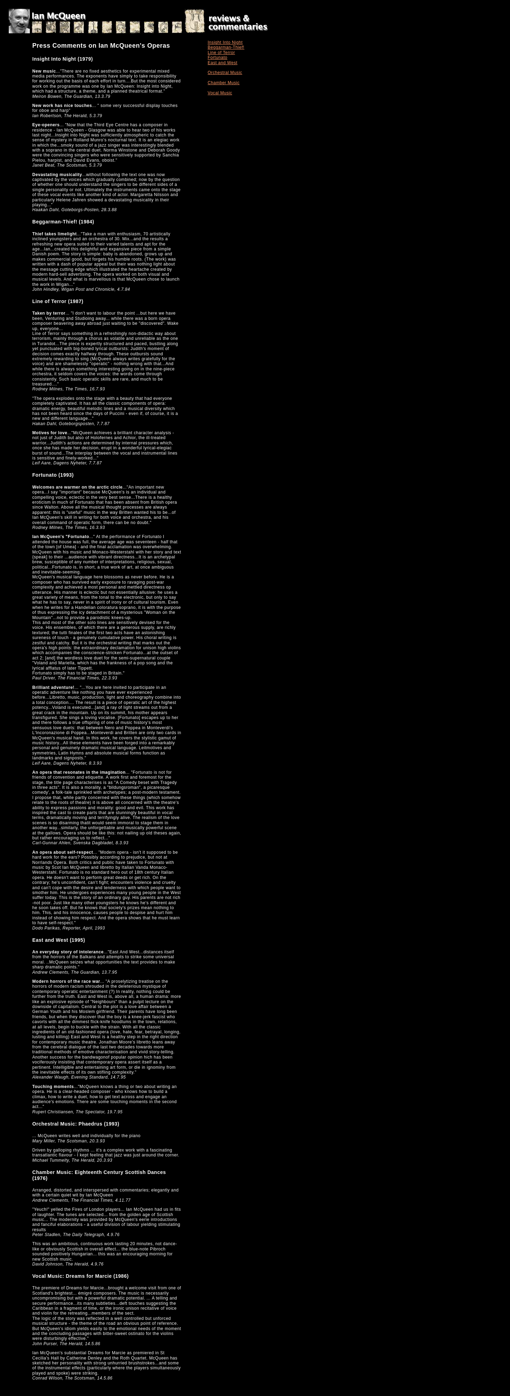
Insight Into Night (225, 42)
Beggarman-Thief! (226, 47)
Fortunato (217, 57)
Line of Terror (221, 52)
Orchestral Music (225, 72)
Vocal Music (220, 92)
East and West (222, 62)
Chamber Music (224, 82)
